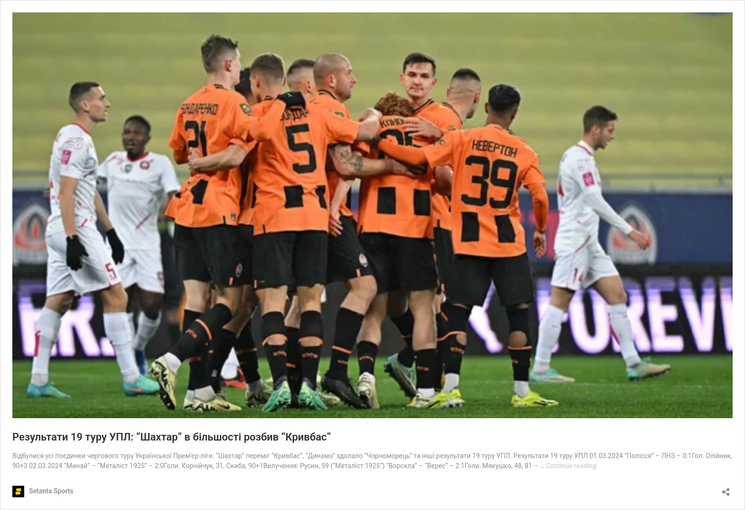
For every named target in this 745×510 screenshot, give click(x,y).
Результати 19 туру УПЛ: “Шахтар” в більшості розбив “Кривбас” (171, 437)
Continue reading (571, 466)
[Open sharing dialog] (726, 488)
